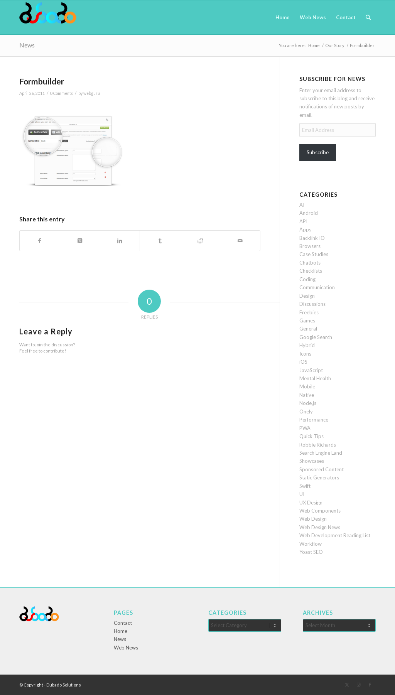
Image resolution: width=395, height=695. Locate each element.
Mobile (307, 386)
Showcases (311, 461)
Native (306, 395)
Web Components (320, 511)
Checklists (310, 271)
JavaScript (311, 370)
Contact (123, 623)
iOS (303, 362)
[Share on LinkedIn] (120, 241)
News (27, 45)
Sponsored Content (321, 469)
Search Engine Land (320, 453)
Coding (307, 279)
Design (307, 296)
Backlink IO (312, 238)
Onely (306, 411)
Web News (126, 647)
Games (307, 320)
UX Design (310, 502)
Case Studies (313, 254)
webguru (91, 93)
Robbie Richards (317, 445)
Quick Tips (311, 436)
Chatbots (310, 263)
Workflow (310, 544)
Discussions (312, 304)
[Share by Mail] (240, 241)
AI (301, 205)
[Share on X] (80, 241)
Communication (317, 287)
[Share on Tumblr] (160, 241)
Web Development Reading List (334, 535)
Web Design (313, 519)
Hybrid (307, 345)
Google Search (315, 337)
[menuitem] (282, 17)
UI (301, 494)
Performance (313, 420)
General (308, 329)
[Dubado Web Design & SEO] (47, 17)
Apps (305, 229)
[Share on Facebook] (40, 241)
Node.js (307, 403)
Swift (305, 486)
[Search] (368, 17)
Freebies (309, 312)
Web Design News (319, 527)
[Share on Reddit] (200, 241)
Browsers (310, 246)
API (303, 221)
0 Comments (61, 93)
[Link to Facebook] (370, 684)
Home (120, 631)
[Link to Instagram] (358, 684)
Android (308, 213)
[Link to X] (347, 684)
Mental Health (315, 378)
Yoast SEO (311, 552)
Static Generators (319, 477)
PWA (305, 428)
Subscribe (318, 152)
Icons (305, 354)
